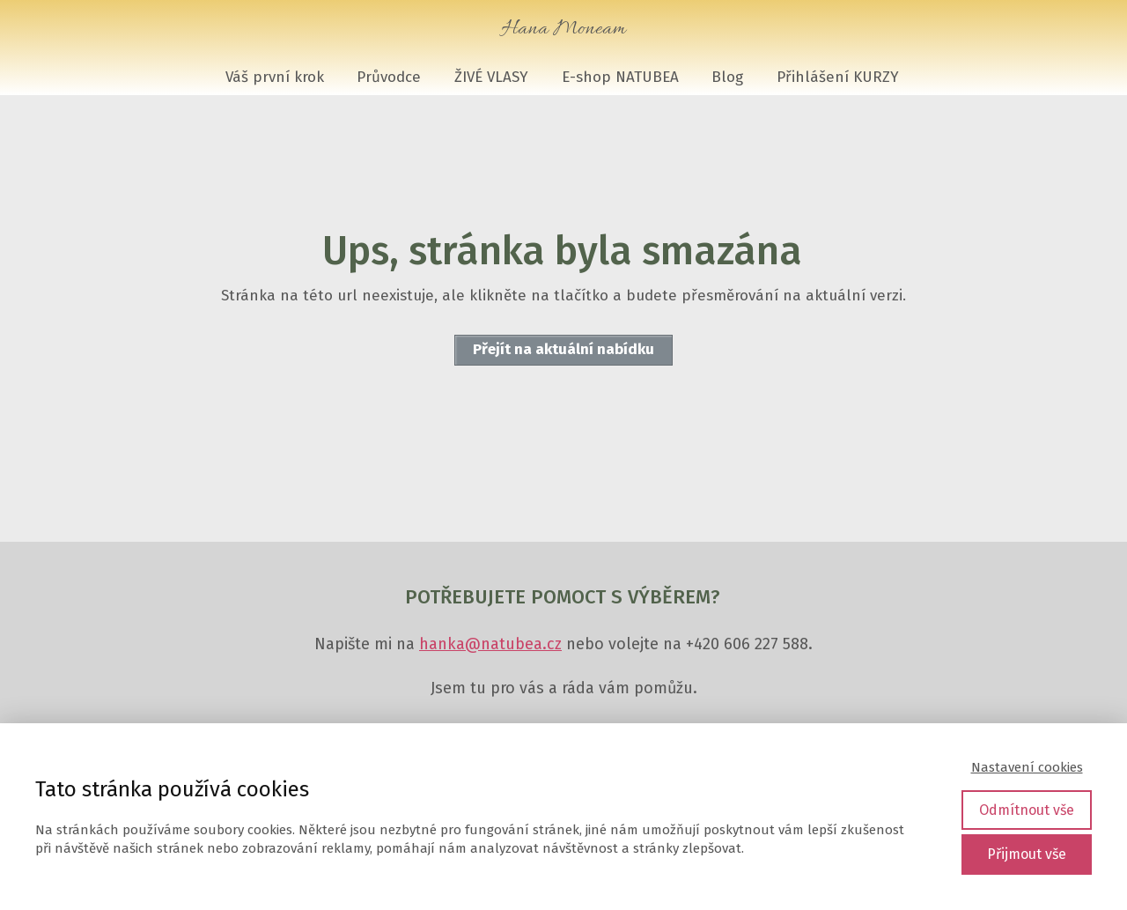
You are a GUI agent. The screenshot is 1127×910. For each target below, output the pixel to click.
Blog (727, 77)
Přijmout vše (1026, 854)
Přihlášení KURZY (838, 77)
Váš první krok (274, 77)
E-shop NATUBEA (620, 77)
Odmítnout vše (1026, 810)
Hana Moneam (563, 29)
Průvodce (389, 77)
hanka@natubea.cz (490, 644)
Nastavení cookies (1027, 767)
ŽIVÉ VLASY (491, 77)
